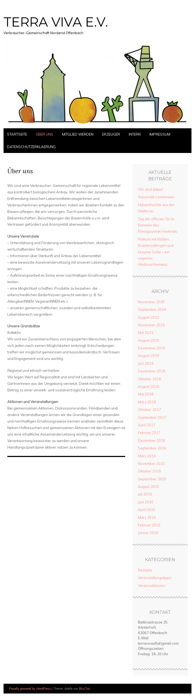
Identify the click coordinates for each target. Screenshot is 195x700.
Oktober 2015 (149, 471)
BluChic (84, 689)
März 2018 (147, 402)
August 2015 (148, 486)
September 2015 (152, 479)
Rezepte (145, 570)
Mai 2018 (145, 394)
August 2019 (148, 355)
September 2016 (152, 448)
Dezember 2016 (151, 440)
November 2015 (151, 463)
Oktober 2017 (149, 409)
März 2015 (147, 517)
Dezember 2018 (151, 371)
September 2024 (152, 309)
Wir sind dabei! (150, 189)
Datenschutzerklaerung (31, 147)
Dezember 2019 (151, 348)
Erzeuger (111, 134)
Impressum (159, 134)
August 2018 (148, 386)
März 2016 (147, 456)
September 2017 (152, 417)
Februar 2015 (149, 525)
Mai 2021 (145, 332)
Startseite (17, 134)
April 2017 (146, 425)
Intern (135, 134)
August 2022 (148, 317)
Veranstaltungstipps (154, 578)
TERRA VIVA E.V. (56, 22)
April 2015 (146, 509)
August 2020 (148, 340)
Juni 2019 (145, 363)
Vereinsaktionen (151, 585)
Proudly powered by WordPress (30, 689)
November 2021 (151, 325)
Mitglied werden (77, 134)
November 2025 (151, 302)
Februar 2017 (149, 432)
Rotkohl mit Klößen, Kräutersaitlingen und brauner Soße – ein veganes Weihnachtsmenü (156, 252)
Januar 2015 (148, 532)
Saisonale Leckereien (156, 197)
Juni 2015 (145, 502)
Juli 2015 (145, 494)
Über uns (44, 134)
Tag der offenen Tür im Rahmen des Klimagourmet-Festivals (157, 225)
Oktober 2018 (149, 379)
